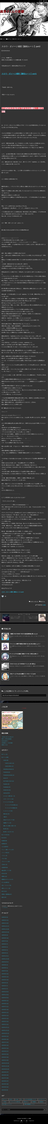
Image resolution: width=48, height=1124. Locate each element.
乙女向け (4, 864)
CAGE (5, 760)
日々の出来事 (5, 882)
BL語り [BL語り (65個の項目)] (11, 1099)
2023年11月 (5, 994)
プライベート (6, 861)
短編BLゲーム (7, 822)
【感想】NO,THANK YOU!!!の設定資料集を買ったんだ (24, 633)
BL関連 (4, 843)
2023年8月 (5, 1003)
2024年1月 (5, 988)
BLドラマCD (5, 834)
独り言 (4, 891)
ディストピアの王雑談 (11, 807)
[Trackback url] (24, 695)
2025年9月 (5, 935)
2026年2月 (5, 920)
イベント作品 (5, 852)
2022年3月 (5, 1054)
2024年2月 (5, 985)
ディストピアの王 (8, 802)
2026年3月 (5, 917)
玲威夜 (44, 605)
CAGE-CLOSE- (9, 763)
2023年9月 (5, 1000)
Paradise (6, 784)
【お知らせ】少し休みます (8, 736)
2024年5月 (5, 976)
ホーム (3, 39)
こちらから (5, 907)
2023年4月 (5, 1015)
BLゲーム (9, 39)
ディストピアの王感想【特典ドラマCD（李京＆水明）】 (24, 653)
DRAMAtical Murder (8, 769)
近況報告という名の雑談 (7, 742)
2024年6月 (5, 973)
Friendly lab (6, 772)
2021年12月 (5, 1063)
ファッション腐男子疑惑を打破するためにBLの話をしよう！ (25, 643)
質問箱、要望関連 (7, 894)
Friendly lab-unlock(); (8, 775)
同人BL (4, 873)
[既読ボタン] (3, 596)
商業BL (4, 876)
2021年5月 (5, 1084)
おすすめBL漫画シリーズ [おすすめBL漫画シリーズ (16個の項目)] (30, 1099)
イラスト (4, 855)
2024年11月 (5, 958)
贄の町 (5, 828)
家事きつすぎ (5, 744)
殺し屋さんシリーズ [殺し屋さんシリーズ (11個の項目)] (7, 1104)
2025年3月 (5, 953)
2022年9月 (5, 1036)
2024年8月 (5, 967)
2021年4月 (5, 1087)
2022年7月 (5, 1042)
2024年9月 (5, 964)
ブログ (4, 858)
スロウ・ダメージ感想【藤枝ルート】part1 (19, 74)
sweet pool (6, 793)
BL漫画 (4, 840)
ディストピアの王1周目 (11, 805)
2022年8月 (5, 1039)
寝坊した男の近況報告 (7, 738)
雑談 (4, 897)
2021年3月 (5, 1090)
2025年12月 (5, 926)
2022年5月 (5, 1048)
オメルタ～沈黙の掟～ (9, 796)
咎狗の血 (6, 813)
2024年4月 (5, 979)
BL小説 (4, 837)
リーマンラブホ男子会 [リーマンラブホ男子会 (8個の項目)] (15, 1101)
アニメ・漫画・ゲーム (8, 849)
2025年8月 (5, 938)
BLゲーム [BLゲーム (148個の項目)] (5, 1099)
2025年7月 (5, 941)
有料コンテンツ (6, 888)
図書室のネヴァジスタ (7, 879)
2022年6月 (5, 1045)
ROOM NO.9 (6, 790)
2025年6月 (5, 944)
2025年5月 (5, 947)
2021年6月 (5, 1081)
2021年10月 (5, 1069)
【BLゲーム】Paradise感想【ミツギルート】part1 (23, 673)
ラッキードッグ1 (7, 810)
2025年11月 (5, 929)
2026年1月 (5, 923)
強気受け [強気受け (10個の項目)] (42, 1101)
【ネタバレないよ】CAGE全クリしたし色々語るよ (23, 663)
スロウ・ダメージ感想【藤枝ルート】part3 (13, 592)
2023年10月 (5, 997)
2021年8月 (5, 1075)
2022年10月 (5, 1033)
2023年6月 (5, 1009)
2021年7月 (5, 1078)
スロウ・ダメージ (17, 39)
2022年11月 (5, 1030)
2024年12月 (5, 955)
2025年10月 (5, 932)
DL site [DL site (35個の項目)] (16, 1099)
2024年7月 (5, 970)
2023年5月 (5, 1012)
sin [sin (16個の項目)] (21, 1099)
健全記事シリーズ (6, 870)
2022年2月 (5, 1057)
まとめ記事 (5, 846)
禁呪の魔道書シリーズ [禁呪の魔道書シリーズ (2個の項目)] (29, 1104)
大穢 (5, 816)
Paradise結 (6, 787)
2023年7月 (5, 1006)
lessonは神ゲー (5, 740)
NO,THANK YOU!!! (8, 781)
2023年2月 (5, 1021)
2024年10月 (5, 961)
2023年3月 (5, 1018)
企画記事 (5, 867)
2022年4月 (5, 1051)
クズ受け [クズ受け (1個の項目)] (5, 1101)
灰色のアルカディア (8, 819)
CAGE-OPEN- (9, 766)
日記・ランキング (6, 885)
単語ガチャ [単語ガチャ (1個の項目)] (26, 1101)
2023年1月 (5, 1024)
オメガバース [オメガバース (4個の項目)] (42, 1099)
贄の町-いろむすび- (8, 831)
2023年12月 (5, 991)
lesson (5, 778)
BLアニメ (4, 754)
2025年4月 (5, 950)
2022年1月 (5, 1060)
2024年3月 (5, 982)
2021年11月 (5, 1066)
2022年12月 (5, 1027)
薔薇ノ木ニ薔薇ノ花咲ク (9, 825)
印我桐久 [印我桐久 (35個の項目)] (34, 1101)
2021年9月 (5, 1072)
